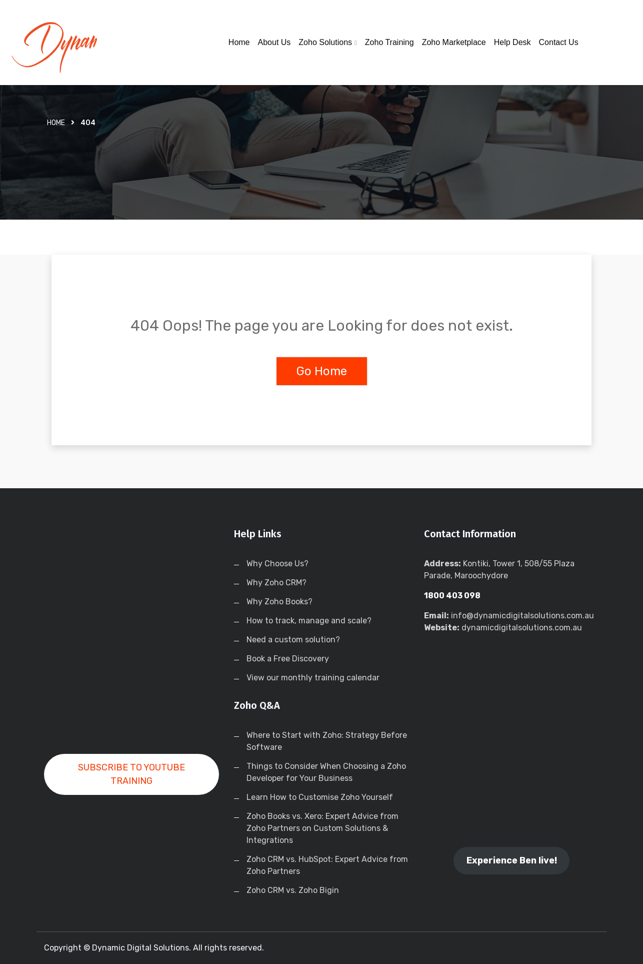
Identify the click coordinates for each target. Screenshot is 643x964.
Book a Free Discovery (287, 658)
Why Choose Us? (277, 563)
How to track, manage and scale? (309, 620)
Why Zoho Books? (279, 601)
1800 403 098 (452, 595)
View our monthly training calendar (313, 677)
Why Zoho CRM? (276, 582)
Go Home (321, 371)
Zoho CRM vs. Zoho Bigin (292, 890)
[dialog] (624, 944)
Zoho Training (389, 42)
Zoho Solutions (325, 42)
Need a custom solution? (293, 639)
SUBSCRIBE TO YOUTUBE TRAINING (131, 774)
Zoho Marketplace (454, 42)
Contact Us (558, 42)
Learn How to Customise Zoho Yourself (319, 797)
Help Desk (512, 42)
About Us (274, 42)
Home (239, 42)
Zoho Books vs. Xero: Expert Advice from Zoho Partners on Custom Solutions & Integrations (322, 828)
